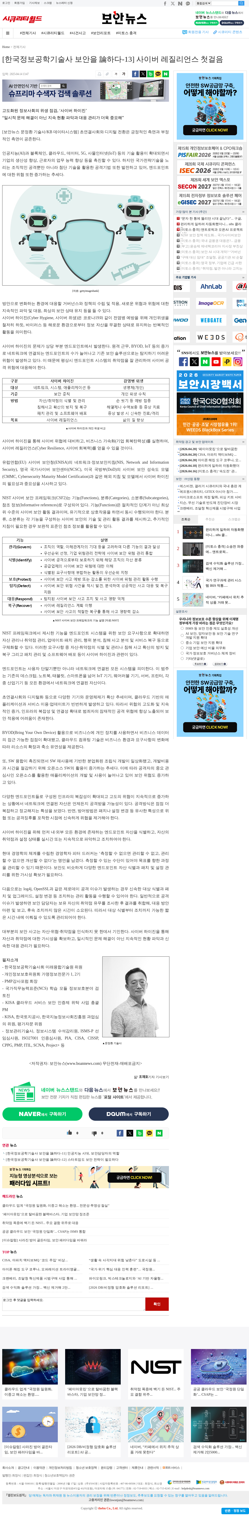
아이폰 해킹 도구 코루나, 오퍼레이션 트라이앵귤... (41, 1269)
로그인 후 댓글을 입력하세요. (73, 1304)
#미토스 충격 (126, 33)
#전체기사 (28, 33)
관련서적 (153, 1467)
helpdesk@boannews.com (195, 1488)
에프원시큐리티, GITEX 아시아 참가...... (209, 491)
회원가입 (19, 2)
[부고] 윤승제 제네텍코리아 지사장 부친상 (212, 246)
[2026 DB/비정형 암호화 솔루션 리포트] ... (121, 1287)
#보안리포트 (101, 33)
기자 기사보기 (151, 1077)
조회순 (186, 519)
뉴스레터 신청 (64, 2)
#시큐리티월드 (52, 33)
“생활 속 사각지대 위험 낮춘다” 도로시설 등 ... (124, 1260)
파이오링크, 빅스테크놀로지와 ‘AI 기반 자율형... (126, 1278)
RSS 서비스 (172, 1467)
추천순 (210, 519)
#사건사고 (78, 33)
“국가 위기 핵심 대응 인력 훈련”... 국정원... (122, 1269)
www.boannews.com (83, 1063)
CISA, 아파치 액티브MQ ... (208, 454)
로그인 (6, 2)
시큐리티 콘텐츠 (230, 32)
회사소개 (8, 1467)
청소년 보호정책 (86, 1467)
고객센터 (122, 1467)
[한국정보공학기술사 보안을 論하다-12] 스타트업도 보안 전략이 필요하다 (62, 1159)
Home (6, 47)
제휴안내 (137, 1467)
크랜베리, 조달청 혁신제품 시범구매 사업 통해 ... (39, 1278)
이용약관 (39, 1467)
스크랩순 (234, 519)
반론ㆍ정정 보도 (235, 1511)
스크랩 (48, 2)
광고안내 (23, 1467)
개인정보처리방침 (60, 1467)
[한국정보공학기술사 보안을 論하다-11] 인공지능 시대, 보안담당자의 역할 (62, 1153)
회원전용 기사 (198, 32)
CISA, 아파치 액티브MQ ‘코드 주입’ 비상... (35, 1260)
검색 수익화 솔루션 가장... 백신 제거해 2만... (36, 1287)
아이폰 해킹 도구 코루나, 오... (210, 460)
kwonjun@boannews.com (126, 1500)
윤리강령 (106, 1467)
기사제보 (34, 2)
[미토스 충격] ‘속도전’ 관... (208, 471)
